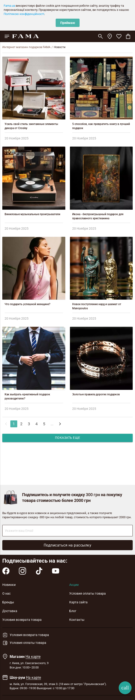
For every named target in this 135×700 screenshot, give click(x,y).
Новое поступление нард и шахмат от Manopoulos (96, 306)
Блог (72, 611)
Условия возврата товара (22, 620)
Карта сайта (78, 602)
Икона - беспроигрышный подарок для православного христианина (98, 216)
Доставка (9, 611)
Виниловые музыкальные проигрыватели (32, 214)
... (52, 424)
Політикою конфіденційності (24, 14)
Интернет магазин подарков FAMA (26, 47)
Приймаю (67, 23)
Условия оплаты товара (87, 593)
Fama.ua (9, 5)
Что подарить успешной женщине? (27, 304)
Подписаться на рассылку (68, 545)
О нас (6, 593)
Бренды (8, 602)
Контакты (76, 620)
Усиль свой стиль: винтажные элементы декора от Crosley (31, 126)
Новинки (9, 585)
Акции (74, 585)
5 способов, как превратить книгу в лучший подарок (101, 126)
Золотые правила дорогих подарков (96, 394)
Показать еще (67, 438)
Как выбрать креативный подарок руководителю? (27, 396)
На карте (33, 656)
